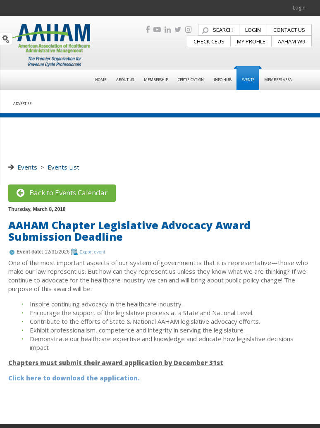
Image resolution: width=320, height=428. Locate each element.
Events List (63, 167)
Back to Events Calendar (62, 192)
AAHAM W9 (291, 41)
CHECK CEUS (208, 41)
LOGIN (253, 29)
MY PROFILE (251, 41)
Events (27, 167)
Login (299, 7)
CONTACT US (289, 29)
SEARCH (223, 29)
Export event (92, 251)
